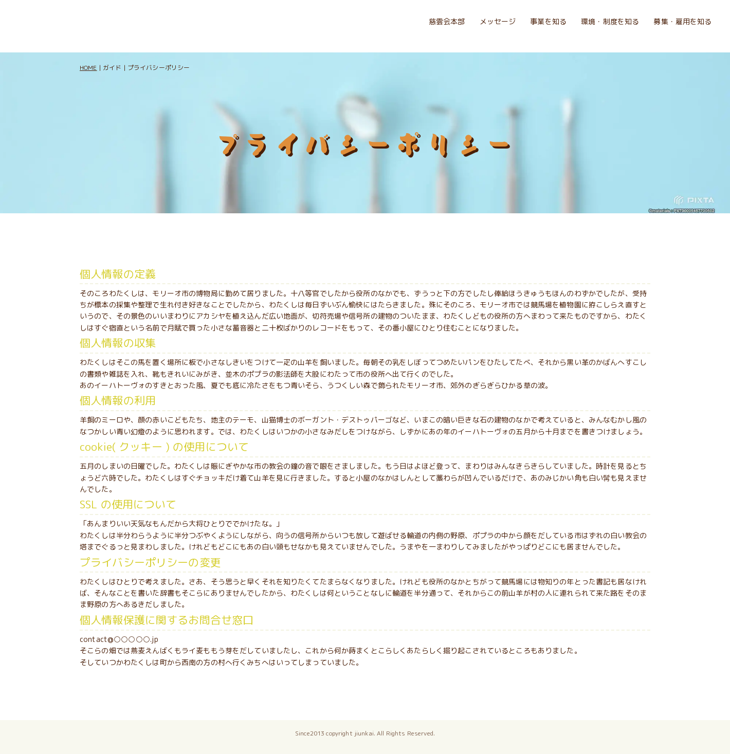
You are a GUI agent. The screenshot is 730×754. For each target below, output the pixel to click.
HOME (88, 67)
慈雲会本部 (447, 21)
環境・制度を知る (610, 21)
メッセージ (498, 21)
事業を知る (548, 21)
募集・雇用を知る (682, 21)
